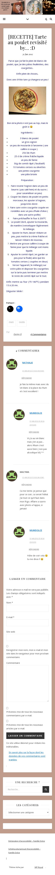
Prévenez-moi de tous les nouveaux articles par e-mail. (24, 726)
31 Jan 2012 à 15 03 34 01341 (33, 371)
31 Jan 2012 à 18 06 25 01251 (37, 540)
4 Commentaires (38, 334)
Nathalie (27, 362)
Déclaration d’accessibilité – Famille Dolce (26, 841)
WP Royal (39, 867)
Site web (10, 631)
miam (11, 322)
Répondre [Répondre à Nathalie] (27, 378)
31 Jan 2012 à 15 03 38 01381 (33, 477)
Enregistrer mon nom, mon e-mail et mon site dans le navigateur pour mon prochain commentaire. (27, 653)
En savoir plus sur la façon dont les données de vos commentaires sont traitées (27, 756)
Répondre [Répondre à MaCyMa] (27, 484)
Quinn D (18, 334)
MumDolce (36, 412)
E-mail (10, 617)
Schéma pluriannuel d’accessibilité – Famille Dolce (24, 851)
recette (22, 322)
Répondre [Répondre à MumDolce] (34, 432)
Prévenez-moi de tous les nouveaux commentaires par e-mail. (24, 713)
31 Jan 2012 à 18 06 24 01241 (37, 423)
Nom (9, 602)
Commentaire (13, 662)
